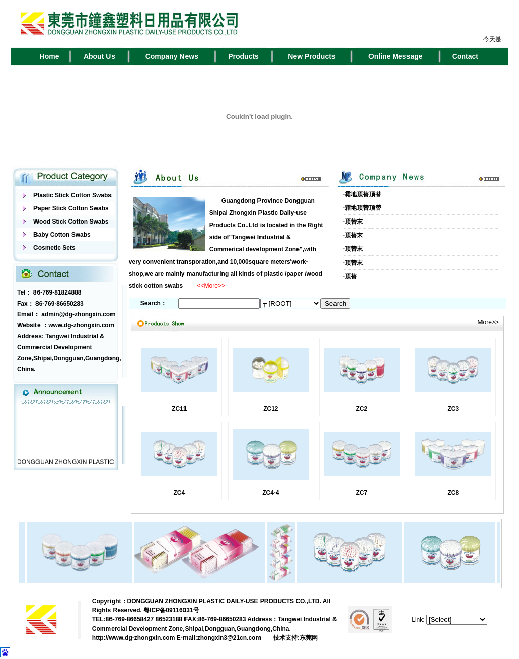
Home (49, 56)
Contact (465, 56)
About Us (99, 56)
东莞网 (309, 637)
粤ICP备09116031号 (171, 610)
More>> (487, 322)
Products (243, 56)
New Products (311, 56)
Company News (171, 56)
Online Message (395, 56)
